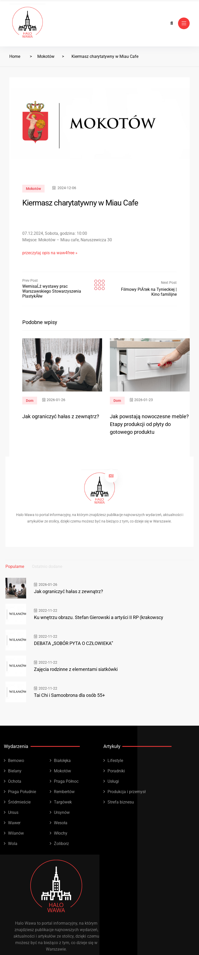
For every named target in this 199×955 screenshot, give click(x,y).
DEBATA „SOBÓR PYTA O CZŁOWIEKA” (73, 643)
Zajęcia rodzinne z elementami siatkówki (76, 669)
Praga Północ (66, 781)
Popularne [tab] (14, 566)
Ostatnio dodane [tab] (47, 566)
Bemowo (16, 760)
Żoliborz (61, 843)
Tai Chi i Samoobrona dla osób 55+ (69, 695)
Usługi (113, 781)
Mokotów (45, 56)
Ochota (14, 781)
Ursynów (62, 812)
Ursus (13, 812)
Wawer (14, 822)
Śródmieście (19, 802)
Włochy (60, 833)
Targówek (63, 802)
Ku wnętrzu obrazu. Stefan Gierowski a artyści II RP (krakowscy (98, 617)
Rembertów (64, 791)
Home (14, 56)
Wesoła (60, 822)
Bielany (15, 770)
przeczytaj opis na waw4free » (49, 252)
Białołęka (62, 760)
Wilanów (16, 833)
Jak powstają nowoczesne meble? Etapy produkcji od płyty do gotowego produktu (149, 424)
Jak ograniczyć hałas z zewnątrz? (60, 416)
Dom (29, 401)
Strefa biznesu (121, 802)
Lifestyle (115, 760)
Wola (12, 843)
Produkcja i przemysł (127, 791)
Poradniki (116, 770)
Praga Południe (22, 791)
